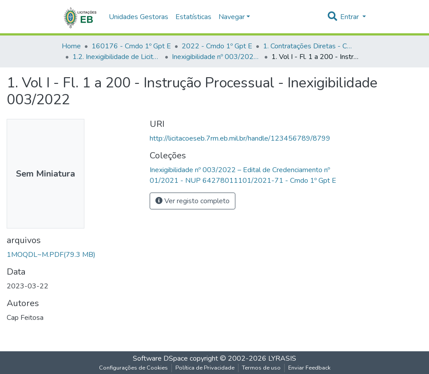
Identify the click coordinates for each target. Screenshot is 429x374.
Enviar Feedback (309, 368)
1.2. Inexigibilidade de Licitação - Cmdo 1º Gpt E (116, 57)
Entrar (350, 17)
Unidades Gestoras (138, 17)
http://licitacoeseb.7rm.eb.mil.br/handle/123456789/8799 (240, 138)
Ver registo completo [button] (192, 201)
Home (71, 46)
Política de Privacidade (204, 368)
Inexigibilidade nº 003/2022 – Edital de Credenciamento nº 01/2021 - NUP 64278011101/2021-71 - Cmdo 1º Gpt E (216, 57)
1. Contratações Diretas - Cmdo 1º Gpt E (307, 46)
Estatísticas (193, 17)
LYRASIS (282, 358)
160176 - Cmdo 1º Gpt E (131, 46)
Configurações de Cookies (133, 368)
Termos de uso (261, 368)
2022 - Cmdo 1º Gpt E (217, 46)
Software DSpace (160, 358)
